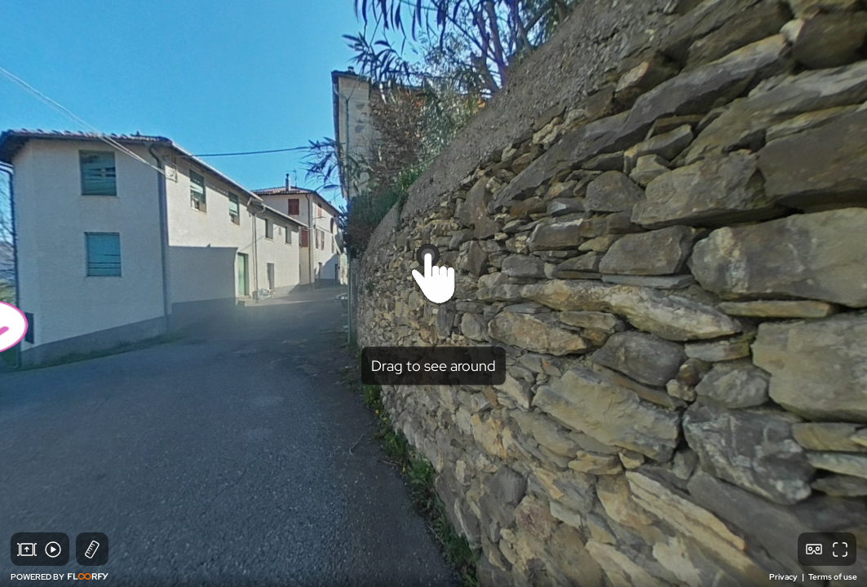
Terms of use (832, 577)
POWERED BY (59, 577)
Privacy (784, 577)
